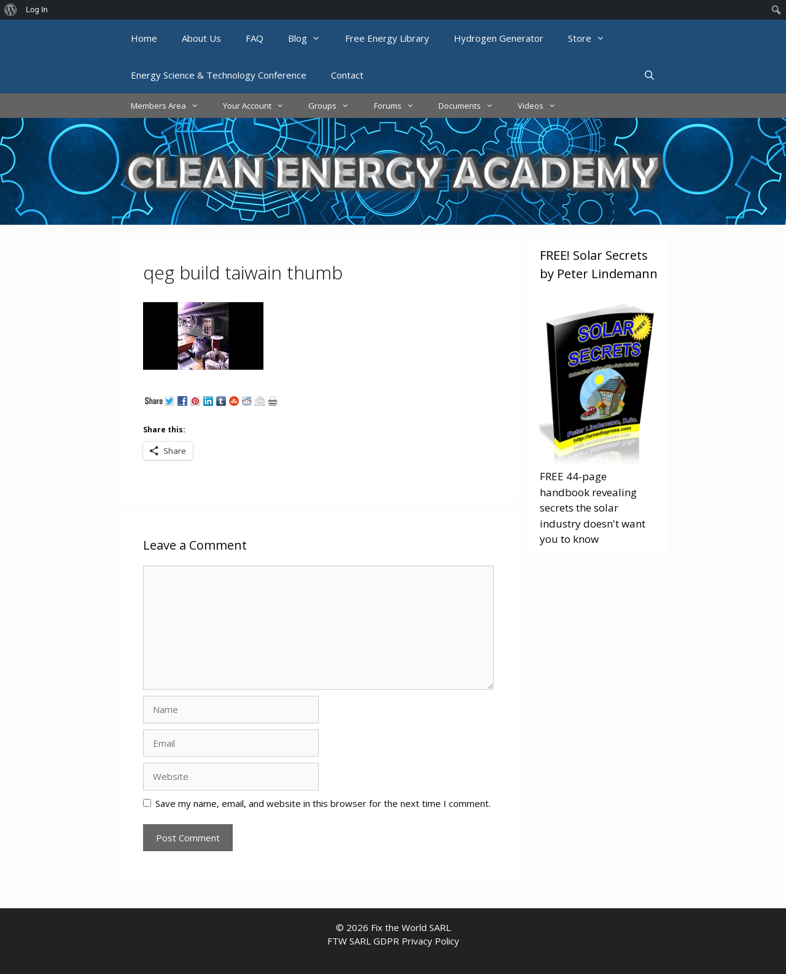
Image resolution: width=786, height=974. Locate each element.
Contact (347, 75)
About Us (201, 38)
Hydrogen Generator (498, 38)
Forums (400, 105)
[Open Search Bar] (649, 74)
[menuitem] (10, 10)
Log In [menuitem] (37, 9)
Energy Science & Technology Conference (218, 75)
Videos (543, 105)
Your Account (259, 105)
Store (592, 38)
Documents (471, 105)
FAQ (254, 38)
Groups (334, 105)
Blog (310, 38)
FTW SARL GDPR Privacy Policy (393, 941)
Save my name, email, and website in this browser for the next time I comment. (323, 803)
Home (144, 38)
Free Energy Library (387, 38)
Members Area (171, 105)
